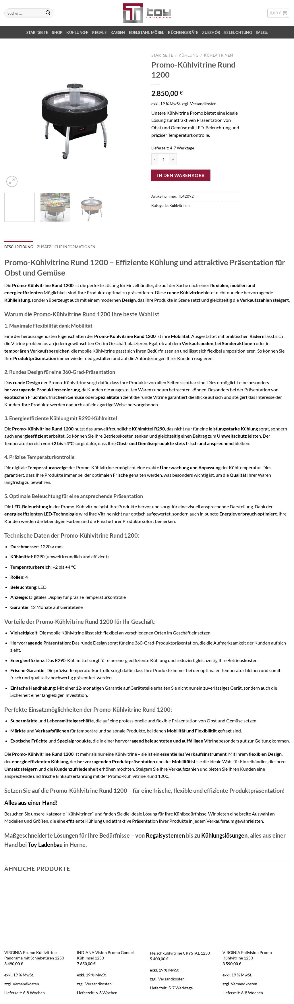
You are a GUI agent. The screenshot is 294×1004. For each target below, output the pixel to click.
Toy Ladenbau (45, 844)
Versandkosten (203, 103)
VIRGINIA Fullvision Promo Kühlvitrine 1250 (247, 955)
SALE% (262, 32)
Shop (57, 32)
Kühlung (188, 55)
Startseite (37, 32)
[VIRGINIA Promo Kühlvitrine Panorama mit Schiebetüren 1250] (37, 913)
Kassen (118, 32)
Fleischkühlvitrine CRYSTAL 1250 (180, 953)
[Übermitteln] (48, 13)
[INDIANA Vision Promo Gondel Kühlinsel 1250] (110, 913)
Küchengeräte (183, 32)
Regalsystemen (165, 835)
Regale (99, 32)
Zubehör (211, 32)
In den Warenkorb (181, 175)
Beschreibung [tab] (18, 247)
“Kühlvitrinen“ (80, 813)
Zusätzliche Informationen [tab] (66, 247)
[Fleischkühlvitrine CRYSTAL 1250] (183, 913)
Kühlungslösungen (224, 835)
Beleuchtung (238, 32)
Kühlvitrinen (218, 55)
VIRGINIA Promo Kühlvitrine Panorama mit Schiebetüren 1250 (34, 955)
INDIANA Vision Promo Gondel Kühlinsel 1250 (105, 955)
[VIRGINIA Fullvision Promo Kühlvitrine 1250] (256, 913)
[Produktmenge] (163, 159)
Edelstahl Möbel (146, 32)
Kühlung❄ (77, 32)
